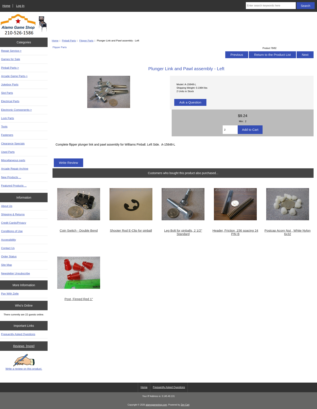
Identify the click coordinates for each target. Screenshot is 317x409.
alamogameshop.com (156, 405)
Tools (4, 126)
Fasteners (7, 135)
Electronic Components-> (16, 109)
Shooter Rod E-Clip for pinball (131, 230)
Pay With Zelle (10, 293)
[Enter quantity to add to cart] (230, 129)
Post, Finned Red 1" (79, 299)
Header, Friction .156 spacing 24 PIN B (235, 232)
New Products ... (11, 177)
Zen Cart (185, 405)
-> (10, 67)
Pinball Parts (69, 40)
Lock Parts (7, 118)
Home (6, 6)
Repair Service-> (11, 50)
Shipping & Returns (13, 214)
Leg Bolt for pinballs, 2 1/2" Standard (183, 232)
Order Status (9, 256)
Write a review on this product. (23, 362)
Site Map (6, 264)
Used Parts (8, 152)
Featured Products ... (14, 185)
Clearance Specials (13, 143)
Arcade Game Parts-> (14, 76)
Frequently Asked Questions (18, 334)
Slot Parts (7, 92)
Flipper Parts (86, 40)
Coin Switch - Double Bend (79, 230)
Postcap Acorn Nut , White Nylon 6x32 (287, 232)
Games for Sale (10, 59)
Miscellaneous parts (13, 160)
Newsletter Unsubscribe (15, 273)
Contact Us (8, 248)
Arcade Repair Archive (14, 168)
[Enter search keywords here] (271, 5)
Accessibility (8, 239)
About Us (6, 206)
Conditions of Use (12, 231)
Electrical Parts (10, 101)
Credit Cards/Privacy (13, 222)
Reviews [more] (24, 346)
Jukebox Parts (9, 84)
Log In (20, 6)
